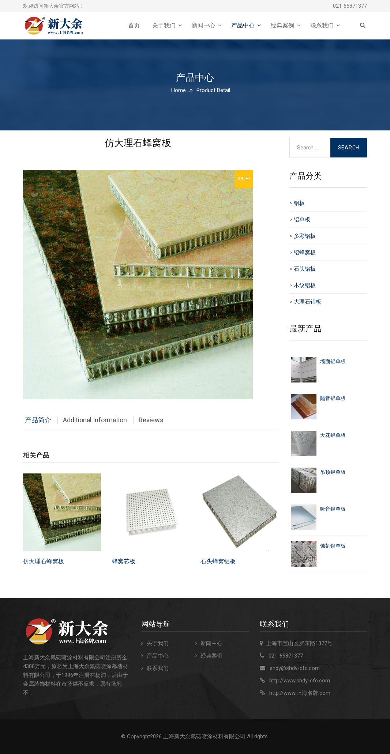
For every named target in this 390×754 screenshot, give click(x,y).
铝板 (299, 203)
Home (178, 90)
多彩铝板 (305, 236)
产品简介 (38, 420)
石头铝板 (305, 269)
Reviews (151, 420)
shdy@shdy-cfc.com (295, 668)
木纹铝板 (305, 285)
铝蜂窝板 (305, 252)
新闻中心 (203, 25)
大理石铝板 (307, 301)
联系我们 (322, 25)
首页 (134, 25)
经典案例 (282, 25)
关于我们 (164, 25)
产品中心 (243, 25)
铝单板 (302, 219)
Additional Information (95, 420)
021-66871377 (350, 6)
